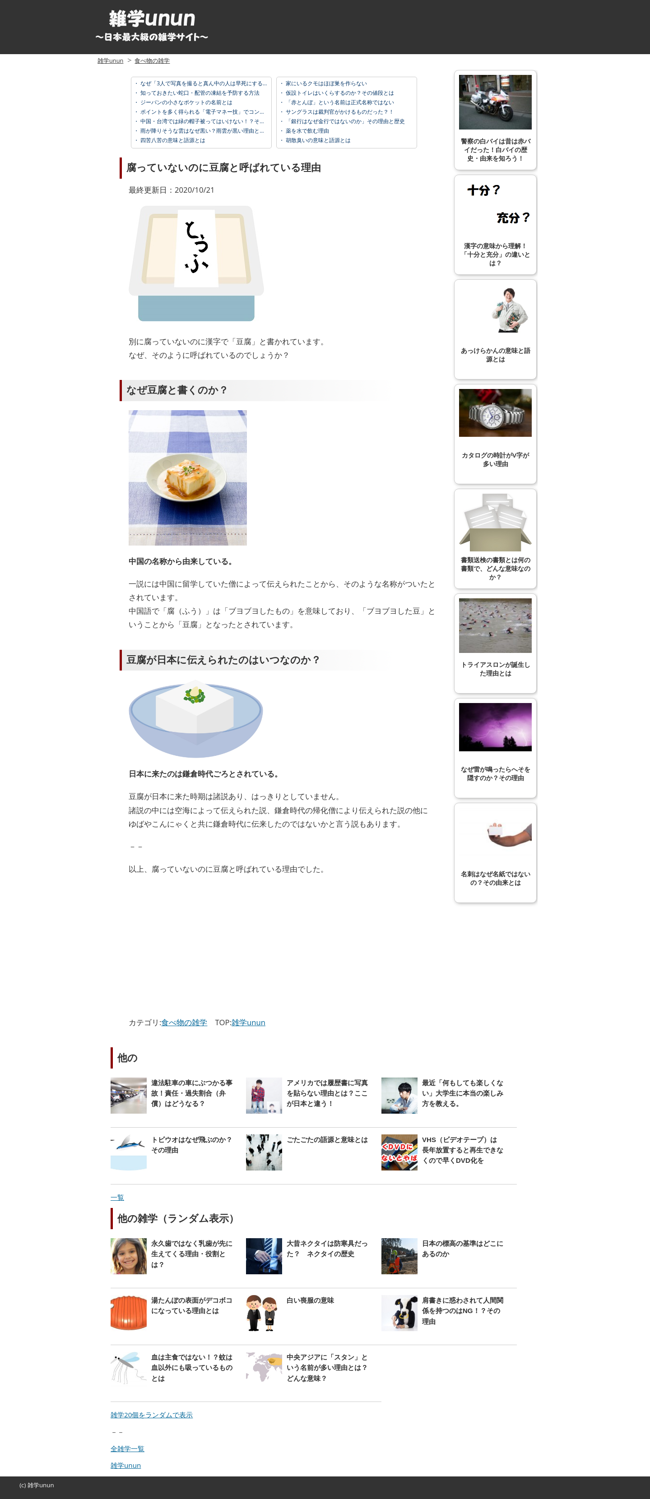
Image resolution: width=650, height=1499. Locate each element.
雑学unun (110, 60)
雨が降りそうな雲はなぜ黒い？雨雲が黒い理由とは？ (204, 130)
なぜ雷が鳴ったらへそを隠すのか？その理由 (495, 742)
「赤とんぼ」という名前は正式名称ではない (339, 102)
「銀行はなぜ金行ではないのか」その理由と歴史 (344, 121)
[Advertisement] (204, 948)
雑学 (33, 1485)
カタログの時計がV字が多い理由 (495, 428)
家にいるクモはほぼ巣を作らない (325, 83)
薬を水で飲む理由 (306, 130)
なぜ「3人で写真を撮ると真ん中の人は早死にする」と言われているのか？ (230, 83)
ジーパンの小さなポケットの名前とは (185, 102)
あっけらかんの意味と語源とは (495, 323)
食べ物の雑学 (152, 60)
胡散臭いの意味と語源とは (317, 140)
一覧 (117, 1197)
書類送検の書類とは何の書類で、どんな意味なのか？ (495, 537)
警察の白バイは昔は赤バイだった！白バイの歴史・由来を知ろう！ (495, 118)
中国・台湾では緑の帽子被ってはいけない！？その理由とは (213, 121)
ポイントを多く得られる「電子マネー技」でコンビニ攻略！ (213, 112)
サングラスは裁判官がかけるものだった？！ (339, 112)
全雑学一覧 (127, 1448)
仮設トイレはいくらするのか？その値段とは (339, 93)
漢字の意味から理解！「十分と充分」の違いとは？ (495, 223)
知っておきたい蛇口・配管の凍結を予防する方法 (199, 93)
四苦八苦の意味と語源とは (172, 140)
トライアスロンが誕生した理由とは (495, 637)
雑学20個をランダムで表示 (152, 1414)
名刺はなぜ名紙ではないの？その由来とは (495, 847)
